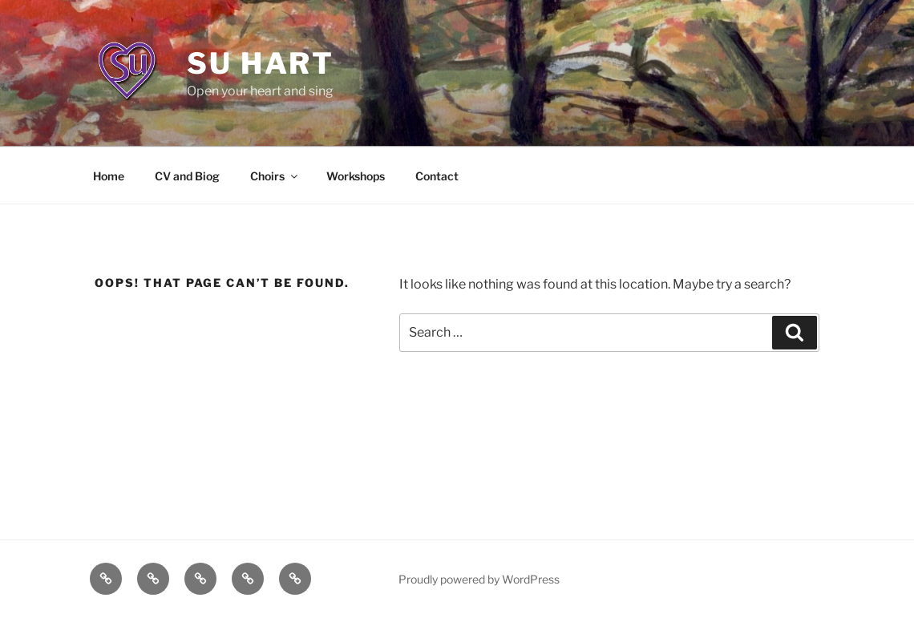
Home (108, 176)
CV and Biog (187, 176)
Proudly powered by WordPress (479, 579)
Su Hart (260, 63)
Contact (437, 176)
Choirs (275, 176)
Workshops (355, 176)
